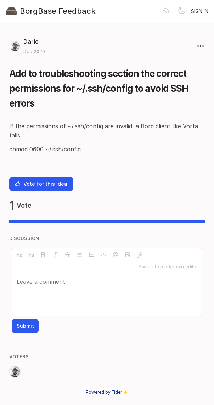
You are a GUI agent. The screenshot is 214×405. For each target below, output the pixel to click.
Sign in (199, 11)
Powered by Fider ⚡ (107, 392)
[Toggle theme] (181, 11)
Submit (25, 326)
